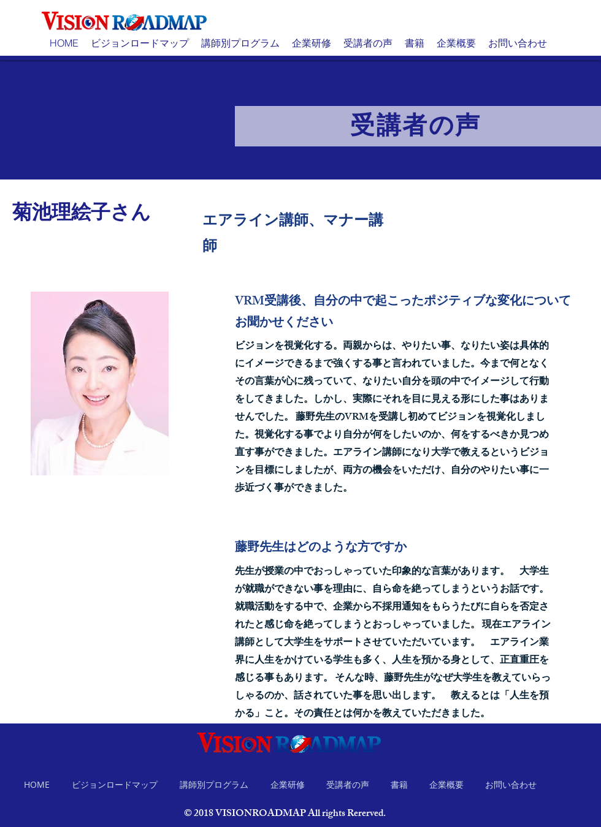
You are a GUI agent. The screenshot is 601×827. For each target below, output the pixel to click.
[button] (140, 43)
